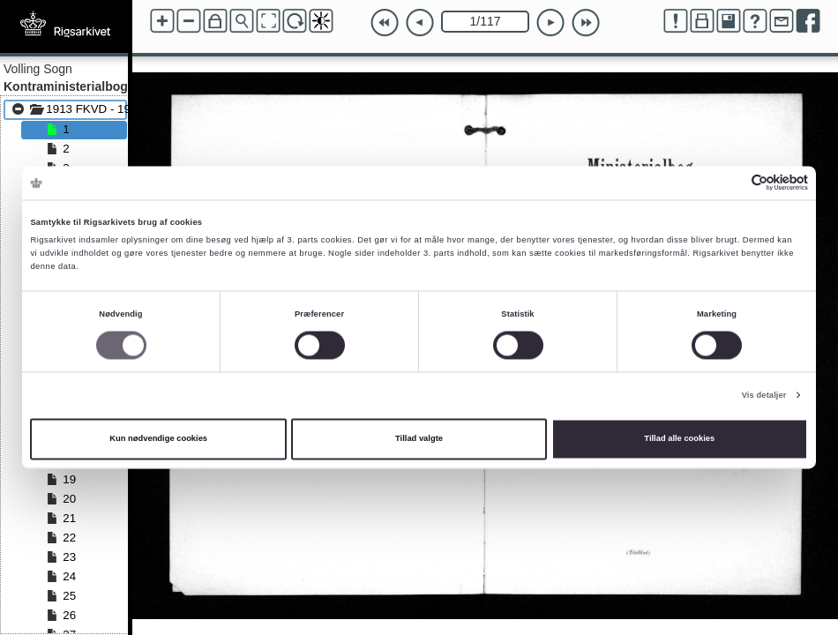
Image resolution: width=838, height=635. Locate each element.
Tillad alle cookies (679, 439)
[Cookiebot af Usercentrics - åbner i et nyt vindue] (731, 183)
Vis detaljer (764, 395)
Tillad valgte (419, 439)
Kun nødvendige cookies (158, 439)
